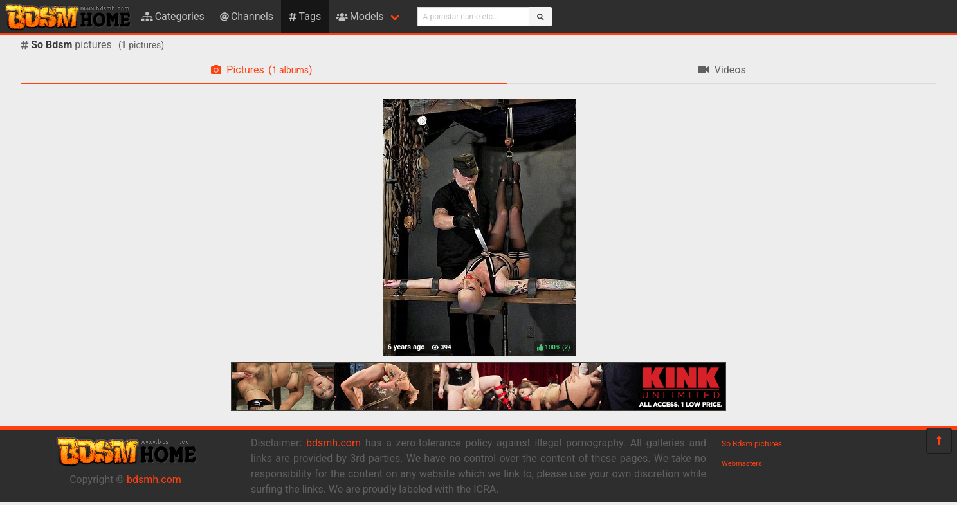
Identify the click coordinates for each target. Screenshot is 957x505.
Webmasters (742, 463)
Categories (173, 16)
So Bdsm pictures (752, 443)
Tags (305, 16)
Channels (246, 16)
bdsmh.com (154, 479)
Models (359, 16)
